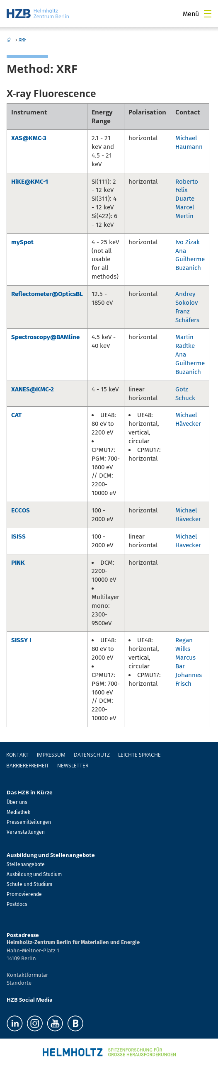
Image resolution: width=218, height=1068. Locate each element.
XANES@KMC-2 (32, 389)
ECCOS (20, 510)
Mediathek (18, 812)
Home (9, 39)
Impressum (51, 754)
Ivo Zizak (187, 242)
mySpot (22, 242)
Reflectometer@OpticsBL (47, 294)
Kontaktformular (27, 975)
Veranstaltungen (26, 832)
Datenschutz (92, 754)
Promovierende (24, 894)
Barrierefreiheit (27, 765)
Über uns (17, 802)
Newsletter (72, 765)
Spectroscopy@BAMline (45, 337)
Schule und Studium (29, 884)
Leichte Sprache (139, 754)
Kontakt (17, 754)
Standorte (19, 983)
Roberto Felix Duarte (186, 190)
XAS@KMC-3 (28, 138)
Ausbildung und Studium (34, 874)
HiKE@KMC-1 (29, 181)
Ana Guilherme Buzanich (190, 259)
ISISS (18, 536)
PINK (18, 562)
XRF (23, 40)
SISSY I (21, 640)
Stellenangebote (26, 864)
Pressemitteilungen (29, 822)
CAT (16, 415)
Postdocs (17, 904)
